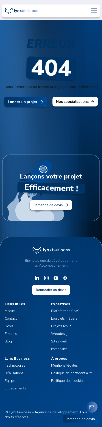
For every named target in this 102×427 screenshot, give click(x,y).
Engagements (15, 388)
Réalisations (14, 373)
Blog (8, 341)
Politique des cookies (68, 380)
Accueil (10, 310)
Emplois (11, 333)
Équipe (10, 380)
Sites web (59, 341)
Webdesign (60, 333)
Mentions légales (64, 365)
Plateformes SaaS (65, 310)
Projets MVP (61, 326)
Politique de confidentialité (72, 373)
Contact (11, 318)
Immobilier (59, 348)
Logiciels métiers (64, 318)
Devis (9, 326)
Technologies (15, 365)
